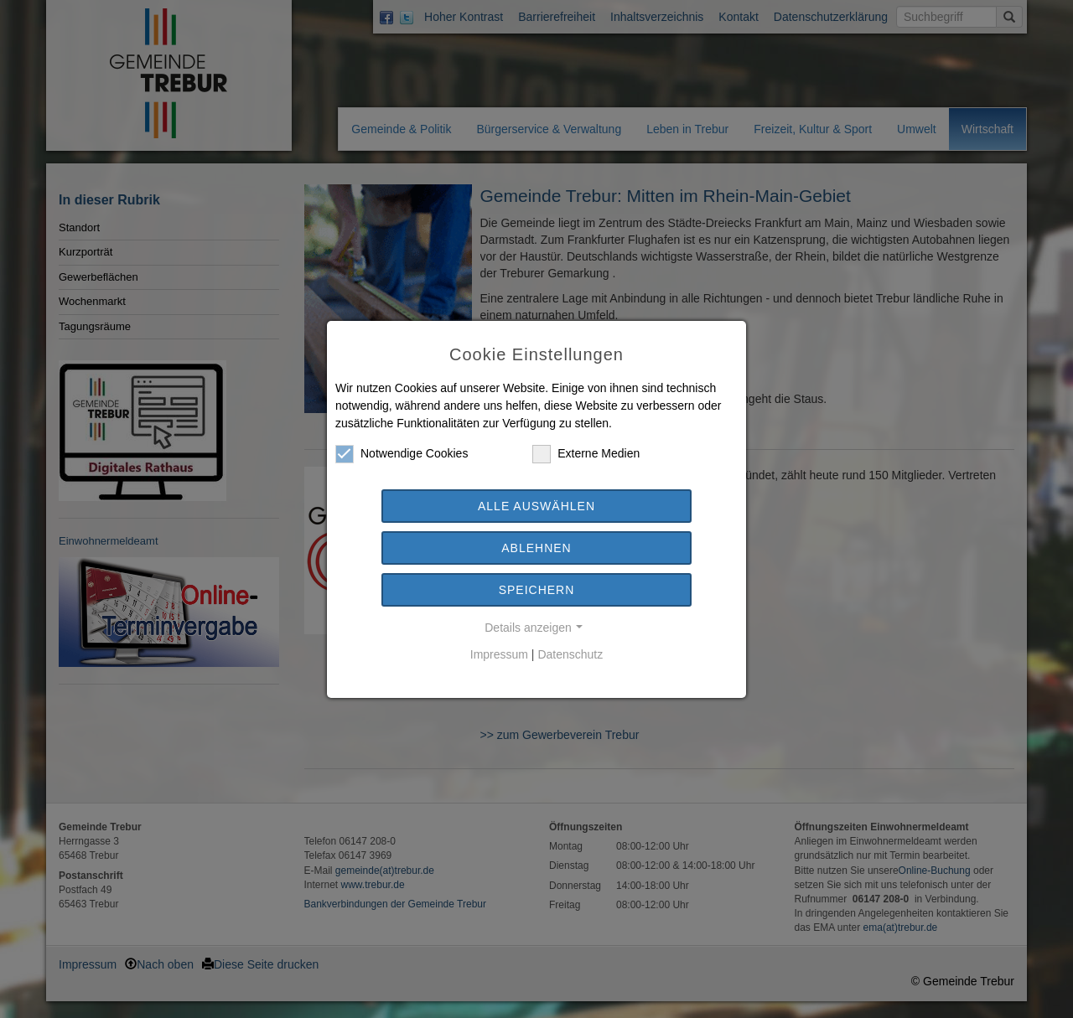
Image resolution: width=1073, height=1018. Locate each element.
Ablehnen (536, 548)
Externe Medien (586, 453)
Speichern (537, 590)
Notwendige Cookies (401, 453)
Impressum (499, 654)
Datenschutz (570, 654)
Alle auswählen (536, 506)
